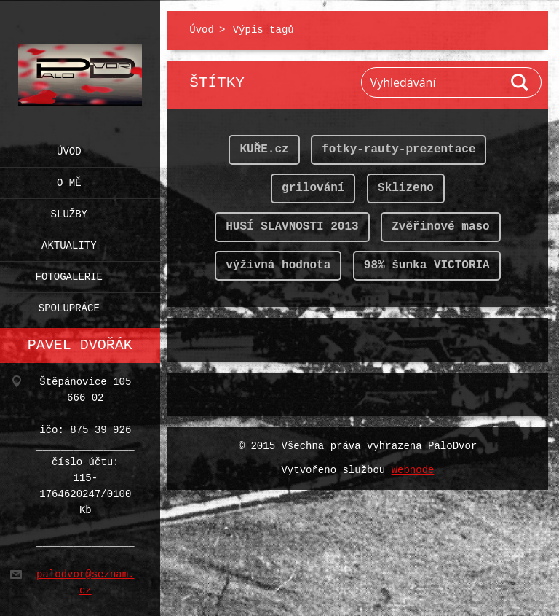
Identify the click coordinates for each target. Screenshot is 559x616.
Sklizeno (406, 188)
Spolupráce (69, 305)
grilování (313, 188)
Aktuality (69, 242)
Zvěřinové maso (440, 227)
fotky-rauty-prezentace (398, 149)
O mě (69, 180)
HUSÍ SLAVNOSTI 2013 (292, 227)
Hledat (520, 82)
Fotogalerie (69, 274)
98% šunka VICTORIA (427, 265)
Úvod (69, 148)
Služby (69, 211)
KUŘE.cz (263, 149)
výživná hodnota (278, 265)
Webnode (413, 470)
